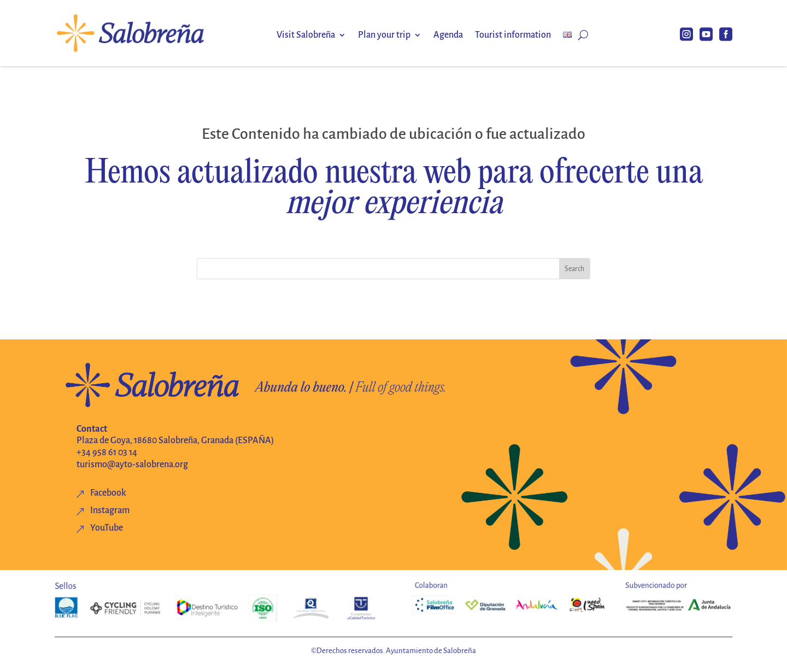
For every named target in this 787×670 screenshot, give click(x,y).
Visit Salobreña (306, 35)
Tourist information (513, 35)
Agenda (448, 35)
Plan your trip (384, 35)
